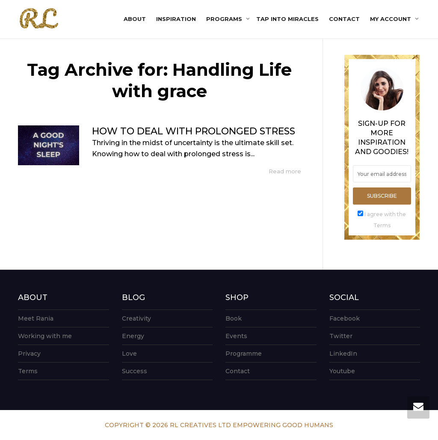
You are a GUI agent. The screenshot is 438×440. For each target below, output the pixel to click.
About (135, 18)
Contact (344, 18)
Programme (243, 353)
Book (233, 318)
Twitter (340, 336)
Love (129, 353)
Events (236, 336)
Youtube (342, 371)
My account (391, 18)
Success (134, 371)
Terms (28, 371)
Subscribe (382, 196)
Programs (225, 18)
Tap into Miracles (287, 18)
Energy (133, 336)
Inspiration (176, 18)
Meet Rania (35, 318)
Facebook (344, 318)
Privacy (29, 353)
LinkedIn (343, 353)
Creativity (136, 318)
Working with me (45, 336)
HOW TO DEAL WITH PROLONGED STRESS (193, 131)
